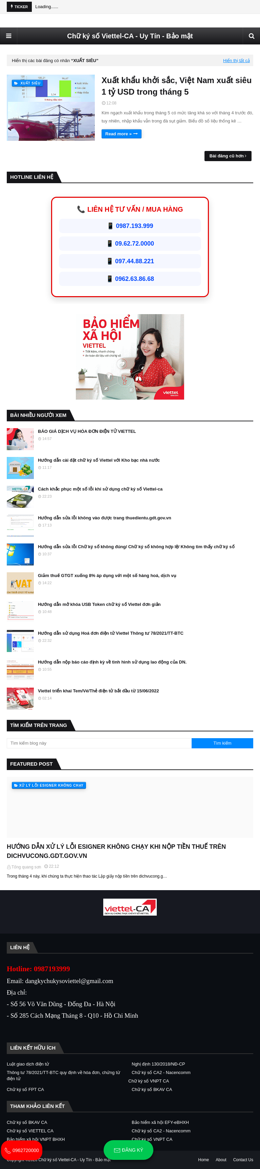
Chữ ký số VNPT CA (148, 1081)
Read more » (118, 133)
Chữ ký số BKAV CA (152, 1089)
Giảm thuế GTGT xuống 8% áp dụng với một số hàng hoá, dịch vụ (107, 575)
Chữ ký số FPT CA (25, 1089)
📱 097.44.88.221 (130, 261)
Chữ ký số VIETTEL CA (30, 1130)
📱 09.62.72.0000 (130, 243)
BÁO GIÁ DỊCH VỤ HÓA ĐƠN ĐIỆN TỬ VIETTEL (87, 431)
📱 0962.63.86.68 (130, 278)
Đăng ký (128, 1150)
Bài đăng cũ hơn (227, 155)
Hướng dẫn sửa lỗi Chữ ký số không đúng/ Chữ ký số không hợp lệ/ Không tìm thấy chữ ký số (136, 546)
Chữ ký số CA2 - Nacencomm (161, 1072)
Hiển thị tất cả (236, 60)
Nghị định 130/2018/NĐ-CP (158, 1064)
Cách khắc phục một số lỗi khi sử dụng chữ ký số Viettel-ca (100, 489)
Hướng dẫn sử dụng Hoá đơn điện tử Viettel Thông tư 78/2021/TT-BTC (110, 633)
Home (203, 1159)
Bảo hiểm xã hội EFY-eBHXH (160, 1122)
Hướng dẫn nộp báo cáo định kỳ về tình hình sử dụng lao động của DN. (112, 662)
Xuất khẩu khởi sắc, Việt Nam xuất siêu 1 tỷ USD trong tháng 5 (177, 86)
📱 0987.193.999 (130, 226)
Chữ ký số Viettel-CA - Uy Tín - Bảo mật (130, 36)
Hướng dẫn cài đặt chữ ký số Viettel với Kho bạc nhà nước (99, 460)
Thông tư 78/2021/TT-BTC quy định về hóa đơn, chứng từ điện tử (63, 1075)
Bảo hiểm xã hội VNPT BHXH (36, 1139)
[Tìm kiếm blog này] (99, 743)
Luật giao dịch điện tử (28, 1064)
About (221, 1159)
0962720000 (21, 1150)
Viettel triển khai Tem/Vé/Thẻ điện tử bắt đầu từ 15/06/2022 (98, 690)
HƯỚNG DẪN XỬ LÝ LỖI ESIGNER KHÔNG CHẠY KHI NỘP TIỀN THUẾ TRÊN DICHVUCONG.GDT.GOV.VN (116, 851)
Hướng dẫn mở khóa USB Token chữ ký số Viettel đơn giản (99, 604)
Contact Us (243, 1159)
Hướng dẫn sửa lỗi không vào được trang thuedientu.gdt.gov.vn (104, 517)
